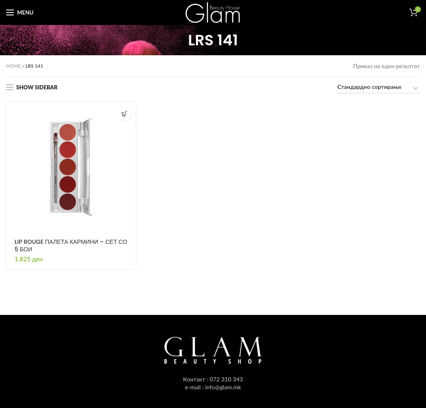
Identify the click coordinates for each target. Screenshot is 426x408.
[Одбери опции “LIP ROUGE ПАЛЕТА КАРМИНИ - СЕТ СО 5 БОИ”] (124, 113)
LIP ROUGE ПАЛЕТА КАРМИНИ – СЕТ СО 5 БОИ (71, 245)
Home (13, 66)
